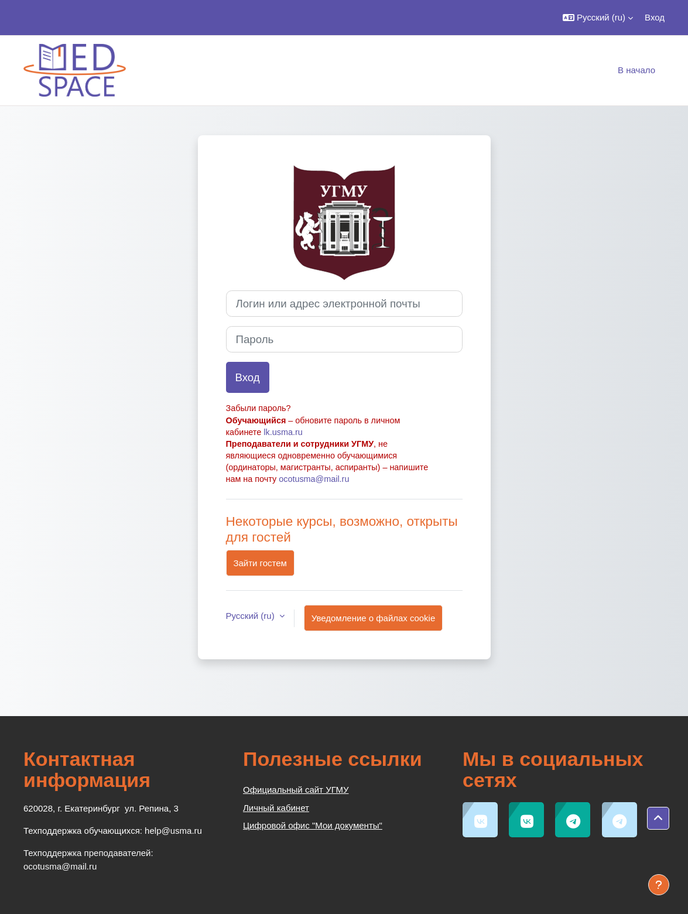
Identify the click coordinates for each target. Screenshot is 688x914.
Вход (655, 17)
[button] (598, 17)
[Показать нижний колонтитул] (658, 884)
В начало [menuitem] (636, 70)
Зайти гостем (260, 563)
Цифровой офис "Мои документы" (312, 825)
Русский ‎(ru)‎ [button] (251, 616)
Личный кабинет (276, 808)
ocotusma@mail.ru (314, 479)
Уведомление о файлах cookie (373, 618)
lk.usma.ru (282, 432)
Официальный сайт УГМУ (295, 790)
